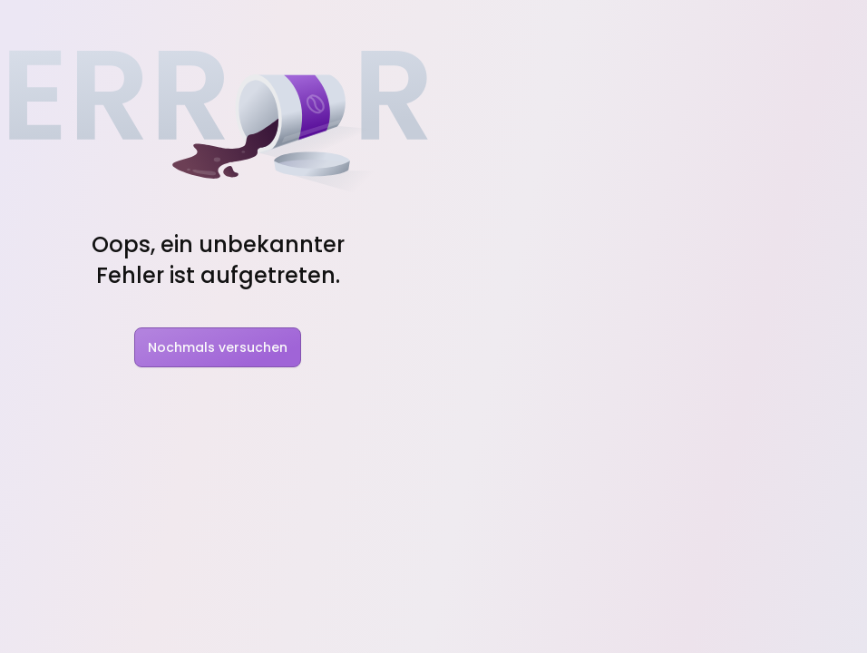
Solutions (286, 25)
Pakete (615, 25)
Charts (426, 25)
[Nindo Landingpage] (74, 25)
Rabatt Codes (521, 25)
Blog (363, 25)
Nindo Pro (552, 374)
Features (188, 25)
